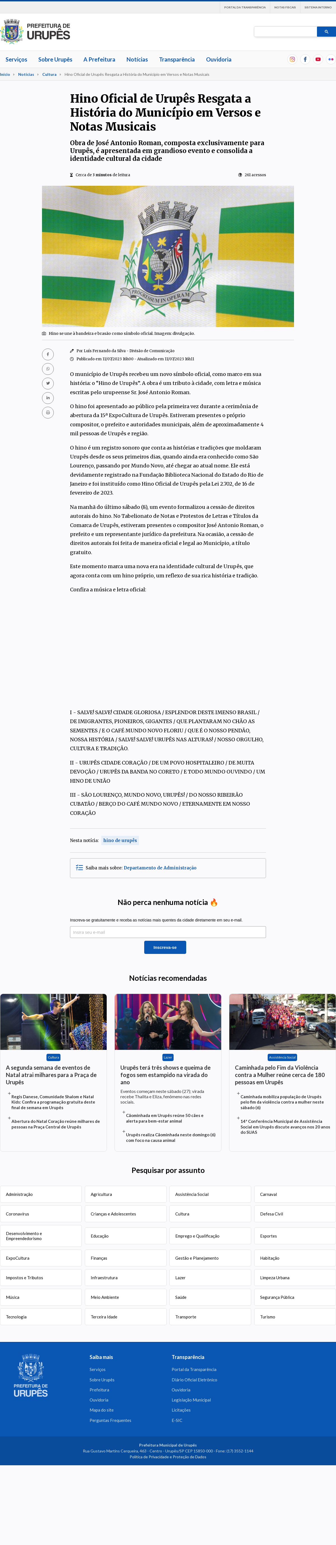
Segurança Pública (277, 1297)
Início (5, 74)
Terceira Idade (104, 1316)
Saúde (180, 1297)
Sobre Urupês (55, 59)
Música (12, 1297)
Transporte (185, 1316)
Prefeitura (99, 1390)
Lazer (180, 1277)
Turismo (267, 1316)
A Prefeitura (99, 59)
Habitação (269, 1258)
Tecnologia (16, 1316)
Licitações (181, 1412)
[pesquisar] (285, 32)
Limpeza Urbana (275, 1277)
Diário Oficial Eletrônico (194, 1380)
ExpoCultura (17, 1258)
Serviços (16, 59)
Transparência (177, 59)
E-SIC (177, 1422)
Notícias (137, 59)
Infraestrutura (104, 1277)
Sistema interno (318, 7)
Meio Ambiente (105, 1297)
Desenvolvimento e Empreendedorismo (24, 1236)
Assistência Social (192, 1194)
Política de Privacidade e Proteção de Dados (168, 1459)
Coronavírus (17, 1213)
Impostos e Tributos (24, 1277)
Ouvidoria (219, 59)
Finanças (99, 1258)
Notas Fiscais (285, 7)
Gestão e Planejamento (197, 1258)
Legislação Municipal (191, 1401)
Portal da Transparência (245, 7)
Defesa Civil (271, 1213)
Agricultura (101, 1194)
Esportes (268, 1235)
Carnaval (268, 1194)
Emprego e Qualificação (197, 1235)
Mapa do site (102, 1412)
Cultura (49, 74)
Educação (100, 1235)
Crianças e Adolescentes (113, 1213)
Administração (19, 1194)
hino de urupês (120, 840)
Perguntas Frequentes (110, 1422)
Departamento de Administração (160, 868)
